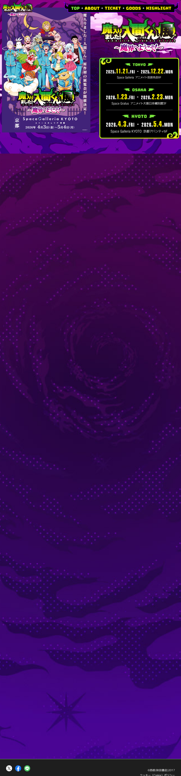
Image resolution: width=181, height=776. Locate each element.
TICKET (113, 8)
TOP (75, 8)
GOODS (133, 8)
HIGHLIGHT (159, 8)
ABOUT (92, 8)
